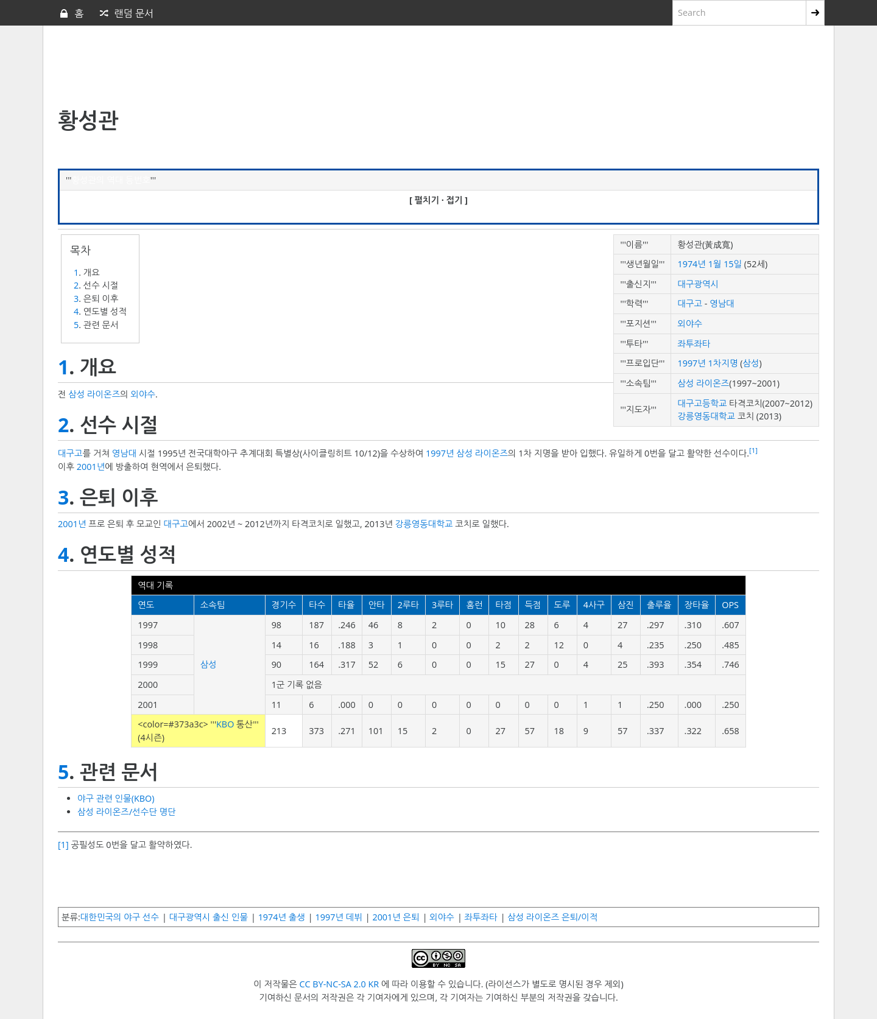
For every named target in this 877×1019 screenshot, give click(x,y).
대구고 (689, 303)
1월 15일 (725, 264)
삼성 (750, 363)
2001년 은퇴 (395, 917)
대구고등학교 (702, 403)
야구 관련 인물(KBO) (115, 798)
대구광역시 (698, 284)
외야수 (689, 323)
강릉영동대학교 (706, 416)
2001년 (91, 466)
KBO (225, 724)
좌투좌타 (693, 343)
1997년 (440, 453)
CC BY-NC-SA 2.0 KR (339, 984)
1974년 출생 (281, 917)
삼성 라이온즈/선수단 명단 (126, 812)
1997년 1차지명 (707, 363)
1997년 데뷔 (338, 917)
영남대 (722, 303)
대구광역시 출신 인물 (208, 917)
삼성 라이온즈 (703, 383)
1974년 (691, 264)
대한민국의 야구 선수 (119, 917)
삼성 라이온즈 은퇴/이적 (552, 917)
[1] (753, 450)
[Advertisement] (353, 67)
